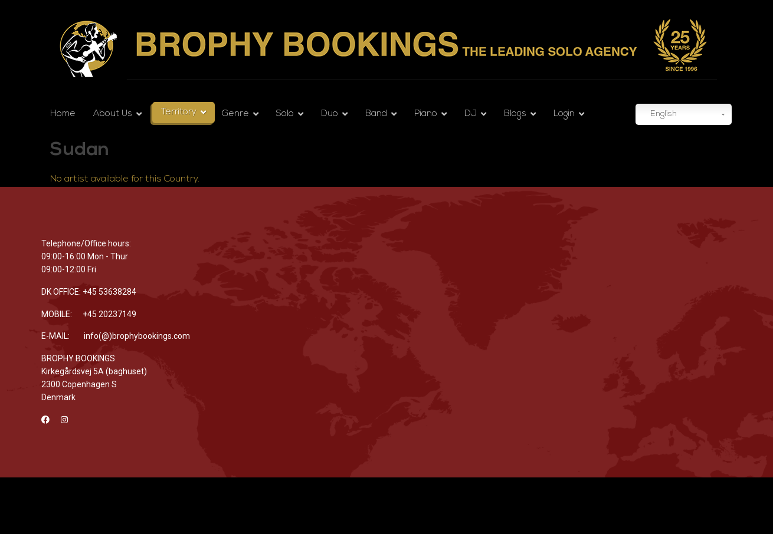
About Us (112, 114)
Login (564, 114)
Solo (285, 114)
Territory (178, 112)
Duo (329, 114)
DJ (470, 114)
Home (63, 114)
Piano (425, 114)
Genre (235, 114)
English (657, 115)
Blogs (515, 114)
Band (376, 114)
